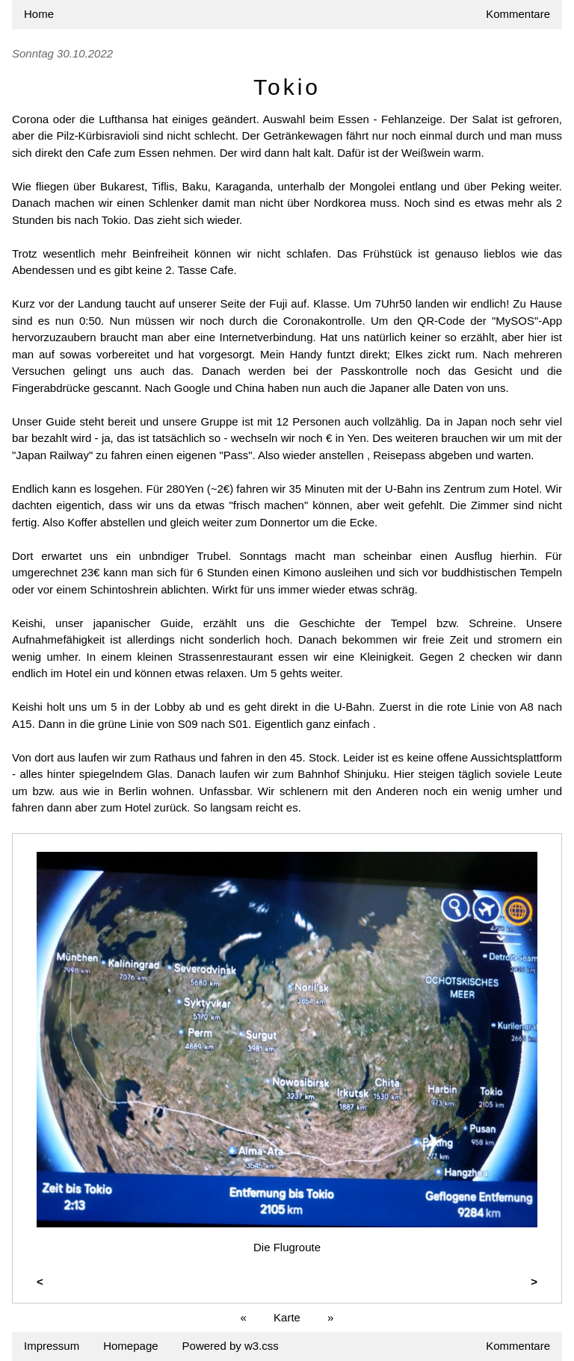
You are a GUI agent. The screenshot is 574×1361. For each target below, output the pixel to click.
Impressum (51, 1345)
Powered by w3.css (230, 1345)
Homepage (130, 1345)
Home (39, 13)
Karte (287, 1317)
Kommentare (518, 13)
